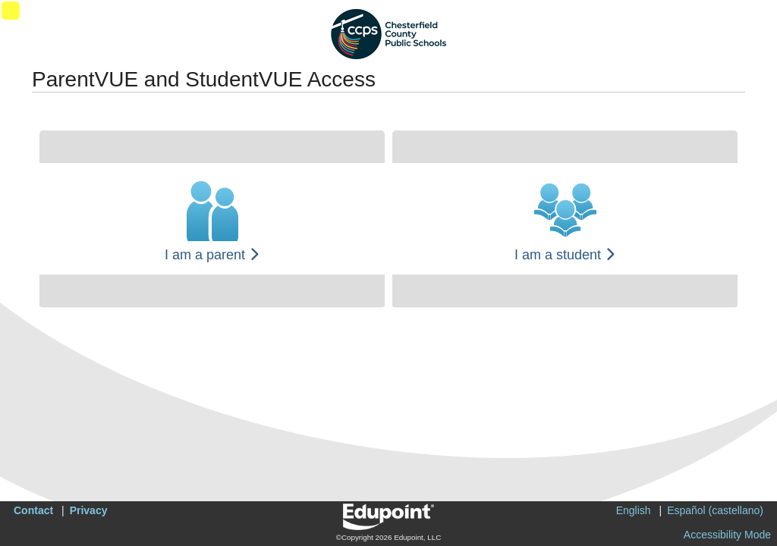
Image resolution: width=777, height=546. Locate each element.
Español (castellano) (715, 510)
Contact (33, 510)
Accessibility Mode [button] (727, 535)
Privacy (89, 510)
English (633, 510)
